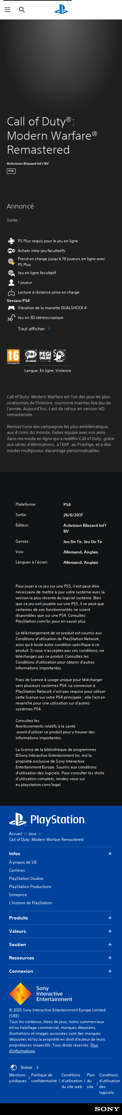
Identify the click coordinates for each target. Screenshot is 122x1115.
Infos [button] (61, 853)
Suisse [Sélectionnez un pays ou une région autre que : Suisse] (24, 1067)
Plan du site (91, 1080)
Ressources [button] (61, 958)
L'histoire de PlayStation (30, 903)
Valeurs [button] (61, 931)
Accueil (15, 833)
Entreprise (18, 894)
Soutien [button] (61, 945)
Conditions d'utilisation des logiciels (109, 1083)
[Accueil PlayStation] (61, 10)
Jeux (32, 833)
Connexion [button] (61, 971)
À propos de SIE (23, 862)
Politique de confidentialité (44, 1077)
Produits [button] (61, 918)
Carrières (17, 870)
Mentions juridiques (18, 1077)
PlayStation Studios (26, 878)
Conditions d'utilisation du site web (71, 1080)
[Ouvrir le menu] (7, 9)
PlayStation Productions (30, 886)
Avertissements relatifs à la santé (45, 726)
